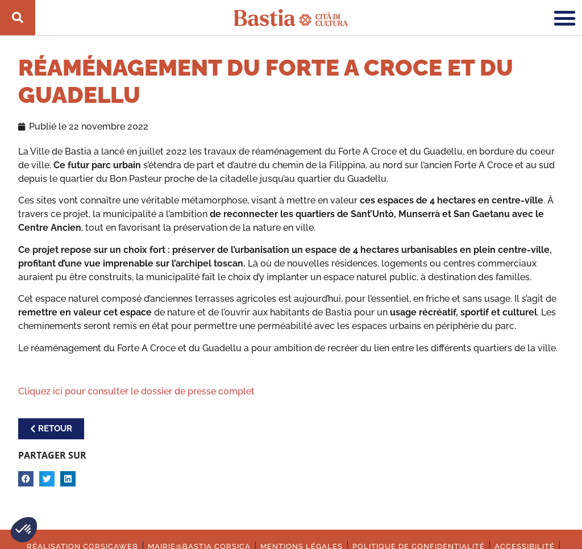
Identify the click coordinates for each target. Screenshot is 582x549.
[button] (24, 529)
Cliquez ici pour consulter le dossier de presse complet (136, 391)
